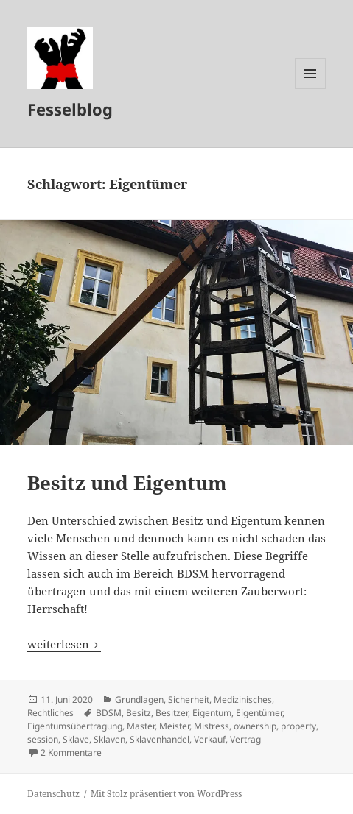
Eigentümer (259, 713)
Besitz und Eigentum (127, 483)
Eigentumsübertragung (74, 726)
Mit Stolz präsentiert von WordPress (166, 794)
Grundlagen (139, 699)
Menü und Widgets (311, 88)
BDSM (109, 713)
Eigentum (211, 713)
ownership (255, 726)
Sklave (76, 739)
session (42, 739)
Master (141, 726)
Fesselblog (70, 109)
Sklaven (109, 739)
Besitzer (171, 713)
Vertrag (245, 739)
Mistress (211, 726)
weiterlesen (64, 644)
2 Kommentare (71, 752)
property (298, 726)
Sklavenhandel (159, 739)
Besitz (138, 713)
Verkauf (210, 739)
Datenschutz (53, 794)
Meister (174, 726)
